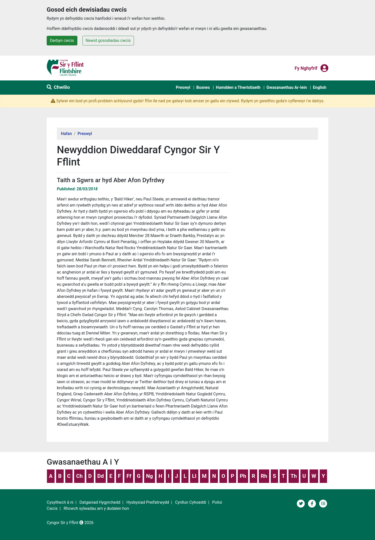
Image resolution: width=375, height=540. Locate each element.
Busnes (203, 87)
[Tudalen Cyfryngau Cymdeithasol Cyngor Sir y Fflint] (312, 503)
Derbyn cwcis (62, 40)
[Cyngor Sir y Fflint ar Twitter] (301, 503)
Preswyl (183, 87)
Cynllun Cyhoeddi (190, 502)
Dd (100, 476)
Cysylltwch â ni (60, 502)
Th (294, 476)
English (319, 87)
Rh (264, 476)
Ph (243, 476)
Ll (194, 476)
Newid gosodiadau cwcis (108, 40)
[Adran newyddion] (323, 503)
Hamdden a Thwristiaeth (238, 87)
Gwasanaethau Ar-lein (286, 87)
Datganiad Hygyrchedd (99, 502)
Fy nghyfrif (306, 68)
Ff (128, 476)
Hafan (66, 133)
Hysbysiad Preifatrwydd (147, 502)
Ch (79, 476)
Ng (149, 476)
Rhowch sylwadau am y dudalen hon (96, 508)
